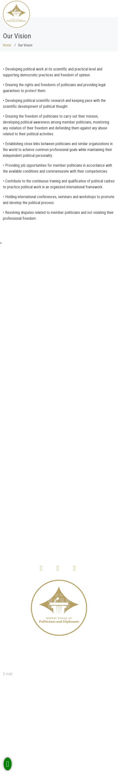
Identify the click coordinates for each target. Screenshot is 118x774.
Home (7, 45)
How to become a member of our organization (46, 745)
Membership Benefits (27, 707)
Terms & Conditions (26, 729)
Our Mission (20, 723)
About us (18, 717)
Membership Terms (25, 739)
